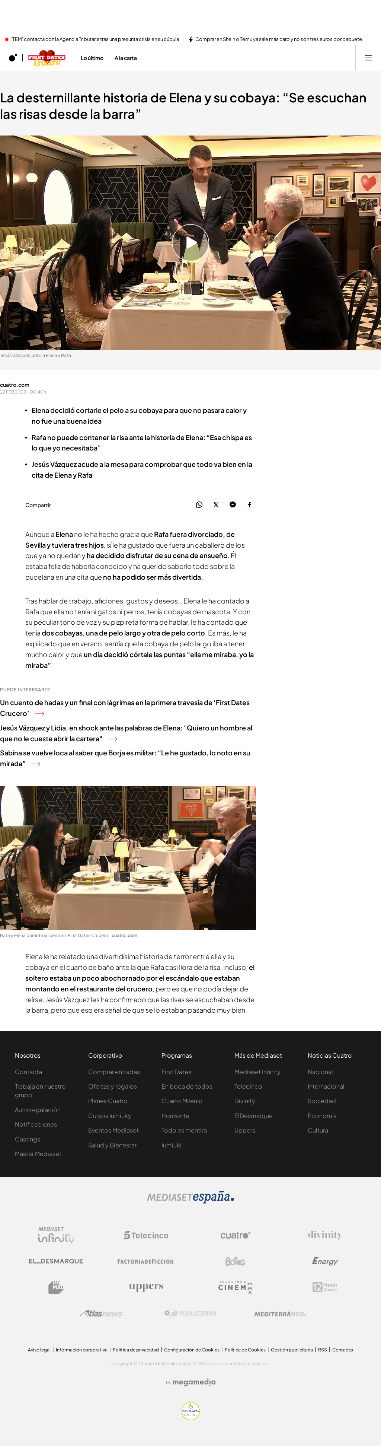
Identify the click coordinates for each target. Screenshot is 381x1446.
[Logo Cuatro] (235, 1235)
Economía (322, 1115)
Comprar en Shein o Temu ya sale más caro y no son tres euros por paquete (278, 39)
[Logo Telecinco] (146, 1235)
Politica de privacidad (136, 1350)
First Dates (176, 1072)
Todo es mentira (184, 1130)
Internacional (326, 1086)
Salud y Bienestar (112, 1145)
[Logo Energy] (325, 1261)
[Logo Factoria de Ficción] (146, 1261)
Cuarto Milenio (182, 1101)
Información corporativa (82, 1350)
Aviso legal (39, 1350)
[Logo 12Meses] (325, 1287)
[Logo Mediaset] (190, 1201)
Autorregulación (38, 1110)
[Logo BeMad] (56, 1287)
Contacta (28, 1072)
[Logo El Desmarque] (56, 1261)
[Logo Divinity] (325, 1235)
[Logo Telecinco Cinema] (235, 1287)
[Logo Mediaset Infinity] (56, 1235)
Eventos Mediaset (113, 1130)
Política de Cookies (245, 1350)
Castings (27, 1139)
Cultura (318, 1130)
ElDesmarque (253, 1115)
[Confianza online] (191, 1418)
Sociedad (322, 1101)
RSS (322, 1350)
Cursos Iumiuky (109, 1115)
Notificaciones (36, 1124)
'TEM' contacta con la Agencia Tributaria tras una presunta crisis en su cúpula (95, 39)
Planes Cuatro (108, 1101)
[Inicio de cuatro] (13, 57)
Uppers (244, 1130)
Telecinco (248, 1086)
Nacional (320, 1072)
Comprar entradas (114, 1072)
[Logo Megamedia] (194, 1382)
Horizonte (175, 1115)
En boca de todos (186, 1086)
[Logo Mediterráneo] (280, 1313)
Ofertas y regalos (112, 1086)
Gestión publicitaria (292, 1350)
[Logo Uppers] (146, 1287)
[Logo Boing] (235, 1261)
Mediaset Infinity (257, 1072)
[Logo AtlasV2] (101, 1313)
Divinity (244, 1101)
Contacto (342, 1350)
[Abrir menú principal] (368, 57)
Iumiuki (171, 1145)
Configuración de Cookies (192, 1350)
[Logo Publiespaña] (190, 1313)
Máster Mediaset (38, 1153)
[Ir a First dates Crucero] (47, 57)
